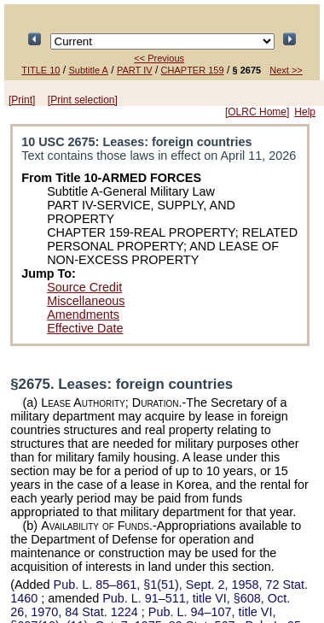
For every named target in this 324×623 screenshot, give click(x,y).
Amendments (83, 314)
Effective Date (85, 328)
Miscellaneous (85, 301)
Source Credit (84, 287)
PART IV (135, 70)
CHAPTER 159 (192, 70)
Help (304, 112)
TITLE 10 (40, 70)
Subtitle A (87, 70)
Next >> (286, 70)
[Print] (22, 100)
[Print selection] (83, 100)
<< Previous (159, 58)
